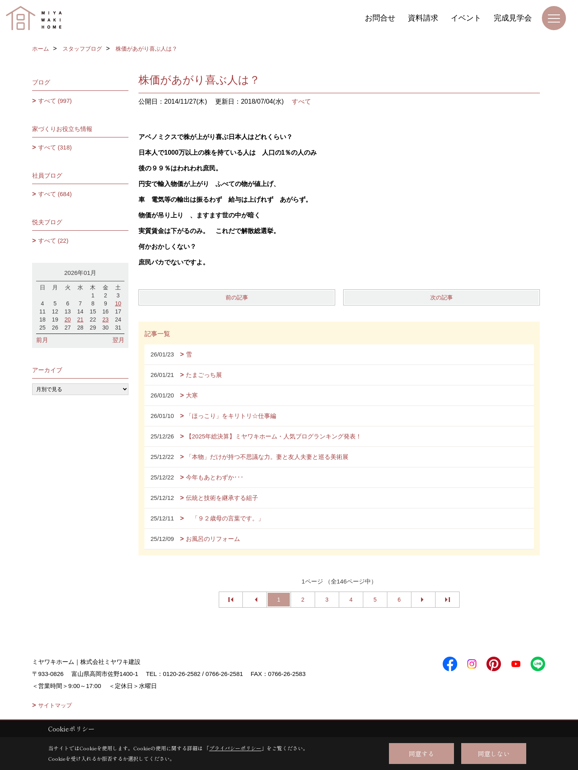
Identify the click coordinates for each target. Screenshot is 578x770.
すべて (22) (53, 240)
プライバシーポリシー (235, 748)
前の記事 (237, 297)
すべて (301, 101)
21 (80, 319)
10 (118, 303)
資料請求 (423, 18)
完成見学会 (513, 18)
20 (68, 319)
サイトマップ (55, 705)
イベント (466, 18)
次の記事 (441, 297)
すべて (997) (55, 100)
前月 (42, 339)
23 (105, 319)
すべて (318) (55, 147)
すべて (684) (55, 193)
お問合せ (380, 18)
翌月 (118, 339)
